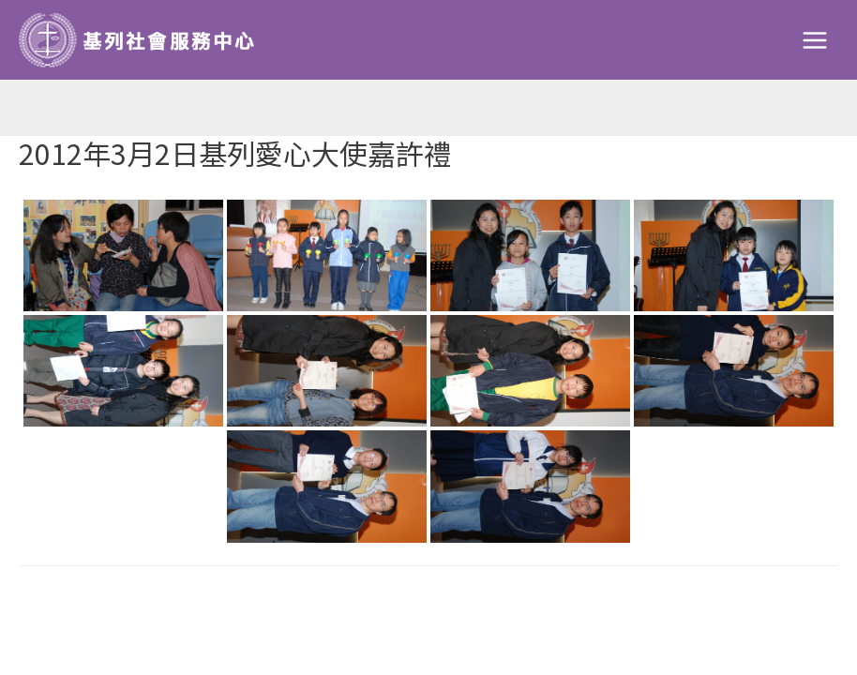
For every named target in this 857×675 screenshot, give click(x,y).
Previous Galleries (107, 608)
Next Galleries (762, 608)
